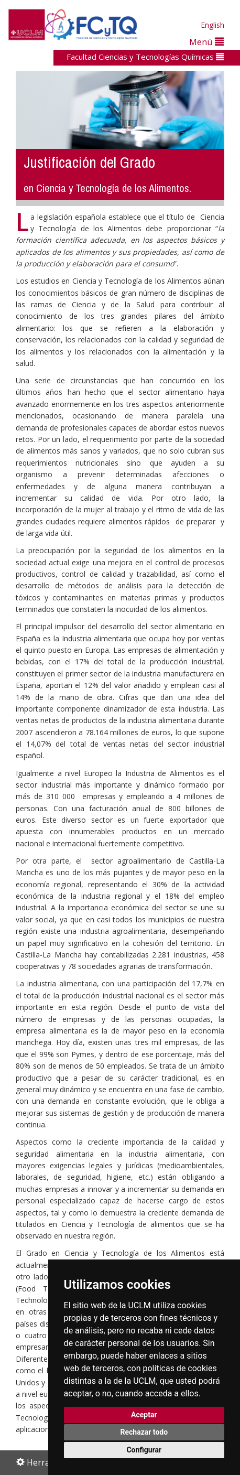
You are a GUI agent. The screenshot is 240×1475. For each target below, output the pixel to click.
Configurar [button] (143, 1450)
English (212, 25)
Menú (206, 42)
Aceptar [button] (144, 1415)
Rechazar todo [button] (144, 1432)
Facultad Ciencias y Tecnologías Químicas (145, 56)
